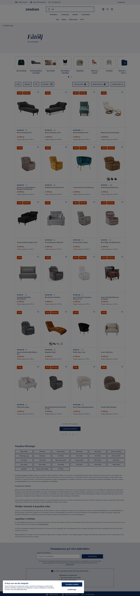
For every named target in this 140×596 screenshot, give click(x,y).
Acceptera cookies (72, 584)
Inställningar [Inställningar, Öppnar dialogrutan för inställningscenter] (72, 589)
